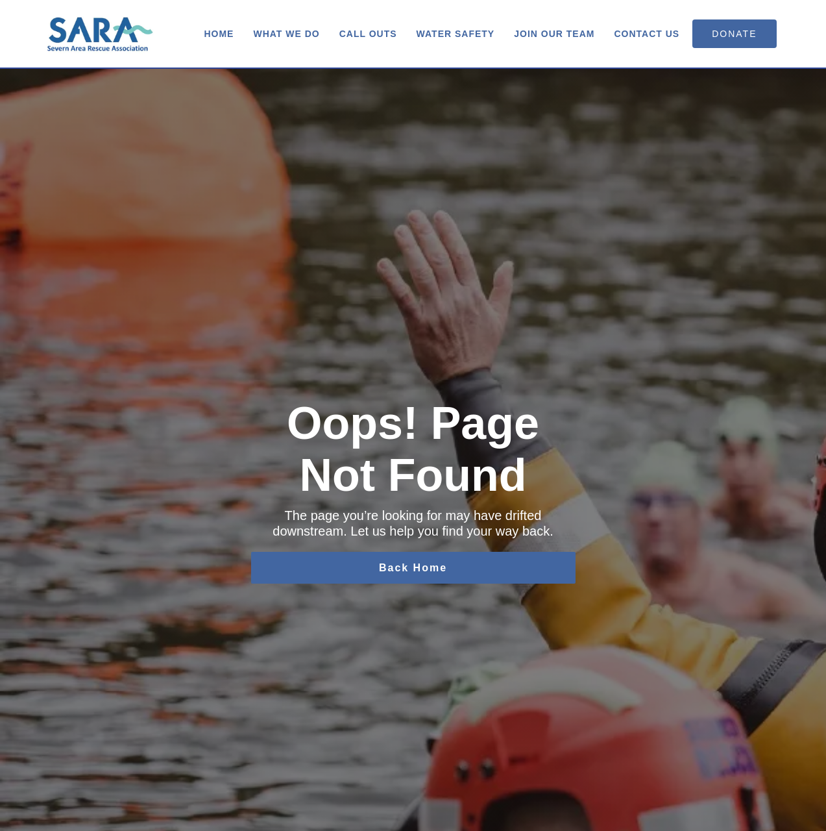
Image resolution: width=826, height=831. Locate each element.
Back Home (413, 567)
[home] (100, 34)
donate (734, 34)
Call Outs (368, 34)
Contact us (646, 34)
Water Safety (456, 34)
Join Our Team (554, 34)
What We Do (286, 34)
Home (219, 34)
